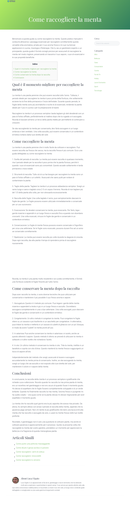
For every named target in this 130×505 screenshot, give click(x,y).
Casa (96, 62)
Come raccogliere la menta (24, 72)
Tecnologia (98, 91)
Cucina (96, 70)
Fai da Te (97, 74)
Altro (95, 54)
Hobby (96, 78)
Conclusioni (18, 78)
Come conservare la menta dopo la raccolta (31, 75)
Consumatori (98, 66)
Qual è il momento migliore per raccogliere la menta (34, 69)
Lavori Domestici (100, 82)
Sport (96, 86)
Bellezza (97, 58)
